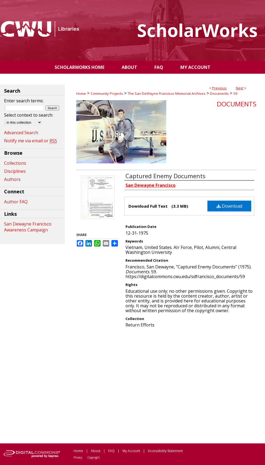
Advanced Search (21, 133)
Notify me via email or (30, 141)
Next (239, 88)
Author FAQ (16, 202)
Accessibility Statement (165, 451)
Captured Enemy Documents (165, 176)
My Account (131, 451)
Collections (15, 163)
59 (235, 93)
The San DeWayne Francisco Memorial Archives (167, 93)
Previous (219, 88)
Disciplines (15, 171)
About (95, 451)
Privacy (78, 457)
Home (81, 93)
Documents (219, 93)
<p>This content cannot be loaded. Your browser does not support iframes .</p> (166, 385)
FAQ (111, 451)
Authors (12, 179)
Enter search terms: (24, 101)
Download (229, 206)
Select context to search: (28, 115)
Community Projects (107, 93)
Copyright (93, 457)
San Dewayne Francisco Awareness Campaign (27, 227)
